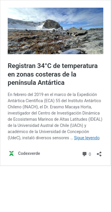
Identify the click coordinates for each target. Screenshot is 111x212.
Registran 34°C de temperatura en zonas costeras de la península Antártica (53, 74)
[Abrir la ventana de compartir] (99, 152)
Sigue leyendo (87, 137)
